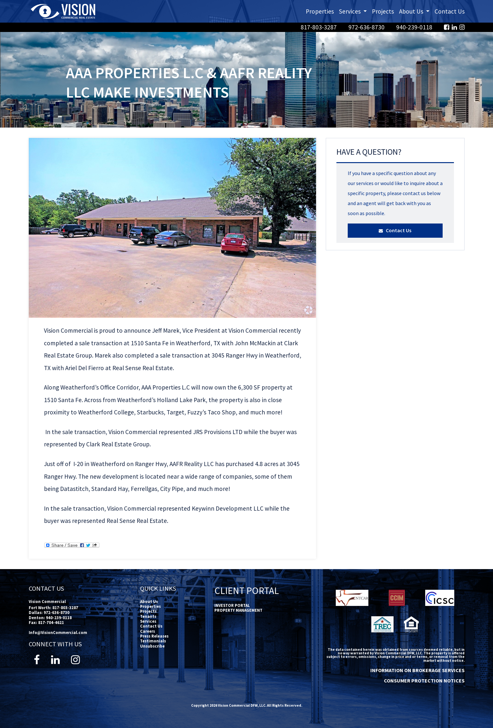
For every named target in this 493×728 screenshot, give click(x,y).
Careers (147, 631)
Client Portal (246, 590)
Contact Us (450, 11)
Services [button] (354, 10)
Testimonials (153, 640)
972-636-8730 (367, 27)
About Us (149, 601)
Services (148, 621)
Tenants (148, 616)
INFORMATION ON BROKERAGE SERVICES (417, 670)
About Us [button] (415, 10)
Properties (320, 11)
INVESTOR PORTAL (232, 605)
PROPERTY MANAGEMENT (238, 610)
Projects (383, 11)
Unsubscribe (152, 646)
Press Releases (154, 636)
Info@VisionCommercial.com (58, 632)
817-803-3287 (319, 27)
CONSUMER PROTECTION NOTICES (424, 680)
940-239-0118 (415, 27)
